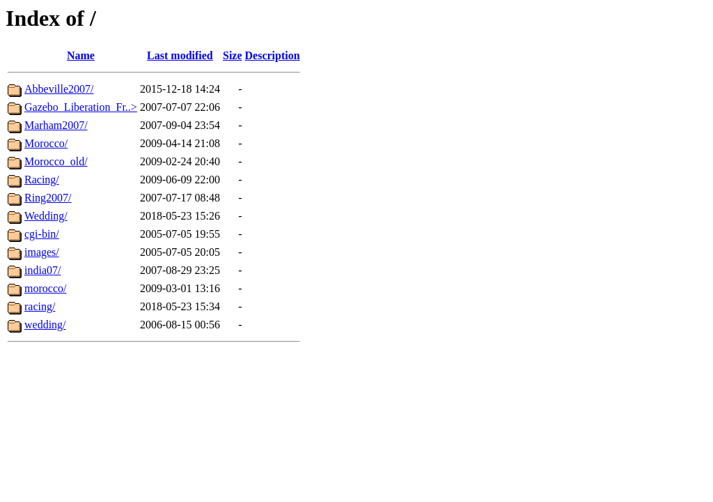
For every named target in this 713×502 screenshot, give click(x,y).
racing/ (39, 306)
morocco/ (45, 288)
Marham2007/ (56, 125)
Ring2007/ (48, 198)
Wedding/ (46, 216)
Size (232, 55)
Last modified (180, 55)
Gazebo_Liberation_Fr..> (80, 107)
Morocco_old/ (56, 161)
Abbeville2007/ (59, 89)
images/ (41, 252)
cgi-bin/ (41, 234)
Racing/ (41, 179)
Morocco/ (46, 143)
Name (81, 55)
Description (272, 55)
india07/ (42, 270)
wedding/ (45, 324)
